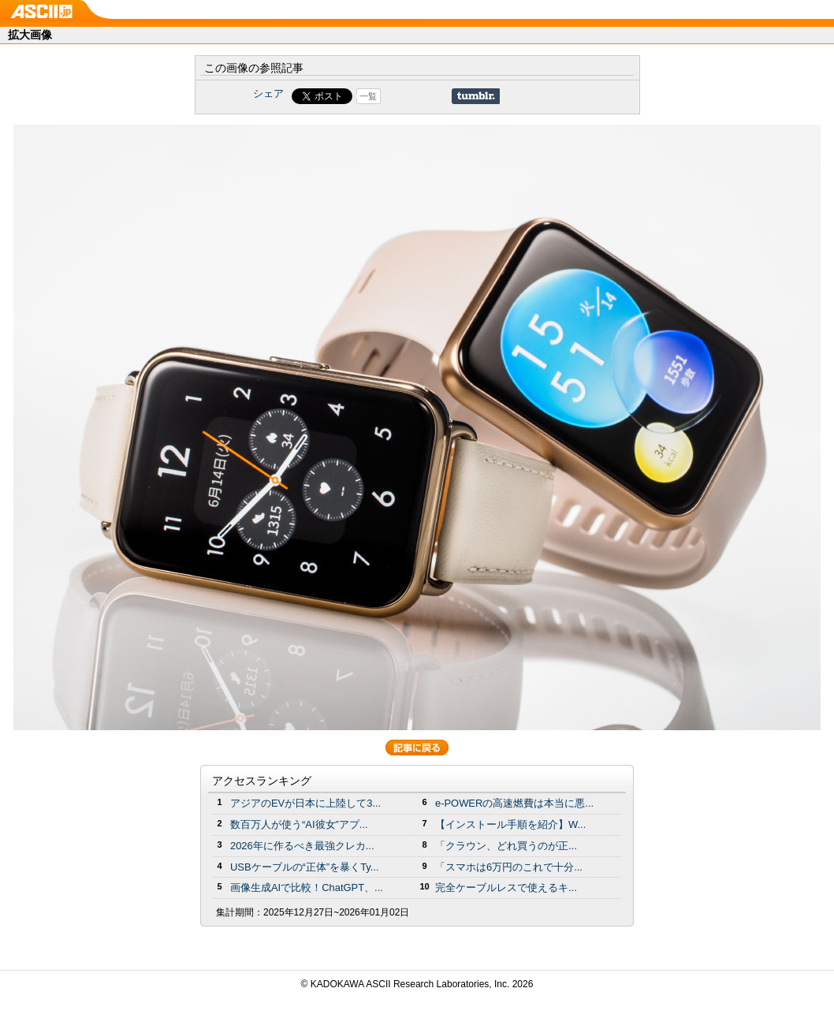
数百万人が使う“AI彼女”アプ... (299, 824)
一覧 (368, 96)
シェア (268, 93)
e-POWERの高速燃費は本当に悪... (514, 803)
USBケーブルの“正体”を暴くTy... (304, 867)
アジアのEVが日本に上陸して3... (305, 803)
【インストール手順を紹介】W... (510, 824)
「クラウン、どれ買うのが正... (506, 846)
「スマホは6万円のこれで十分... (509, 867)
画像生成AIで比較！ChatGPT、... (306, 887)
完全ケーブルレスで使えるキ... (506, 887)
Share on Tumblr (476, 96)
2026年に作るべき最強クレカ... (302, 846)
